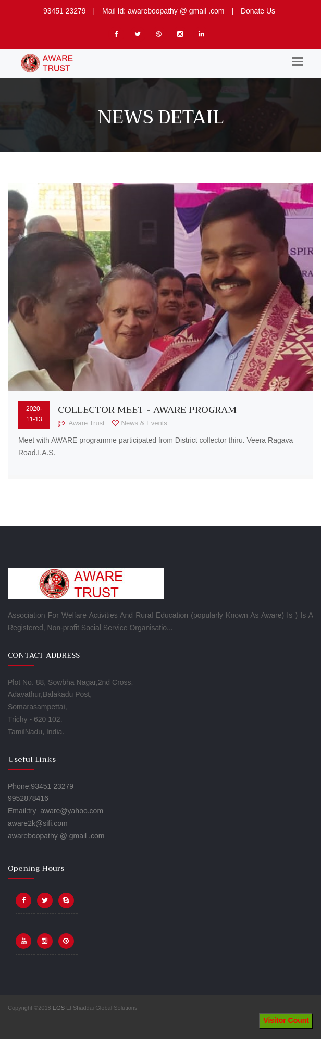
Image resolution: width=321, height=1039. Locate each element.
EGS (59, 1008)
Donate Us (258, 11)
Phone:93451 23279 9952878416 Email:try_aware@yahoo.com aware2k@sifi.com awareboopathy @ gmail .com (56, 811)
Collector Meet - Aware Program (147, 410)
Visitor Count (286, 1020)
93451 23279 (64, 11)
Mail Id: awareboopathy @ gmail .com (163, 11)
